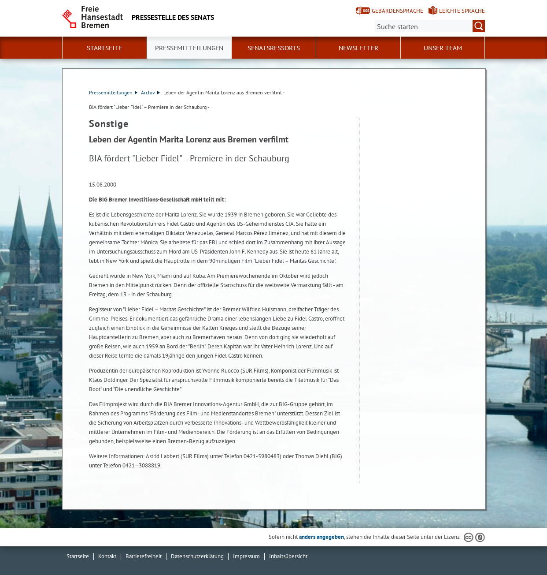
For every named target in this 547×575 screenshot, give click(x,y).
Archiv (150, 92)
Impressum (246, 556)
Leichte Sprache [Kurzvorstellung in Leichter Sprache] (462, 11)
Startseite (104, 48)
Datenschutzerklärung (197, 556)
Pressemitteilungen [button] (189, 48)
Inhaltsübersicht (288, 556)
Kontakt (107, 556)
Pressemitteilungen (113, 92)
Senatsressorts (274, 48)
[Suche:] (430, 26)
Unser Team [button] (443, 48)
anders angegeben (321, 537)
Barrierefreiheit (144, 556)
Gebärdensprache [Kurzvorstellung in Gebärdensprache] (397, 11)
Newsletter (358, 48)
